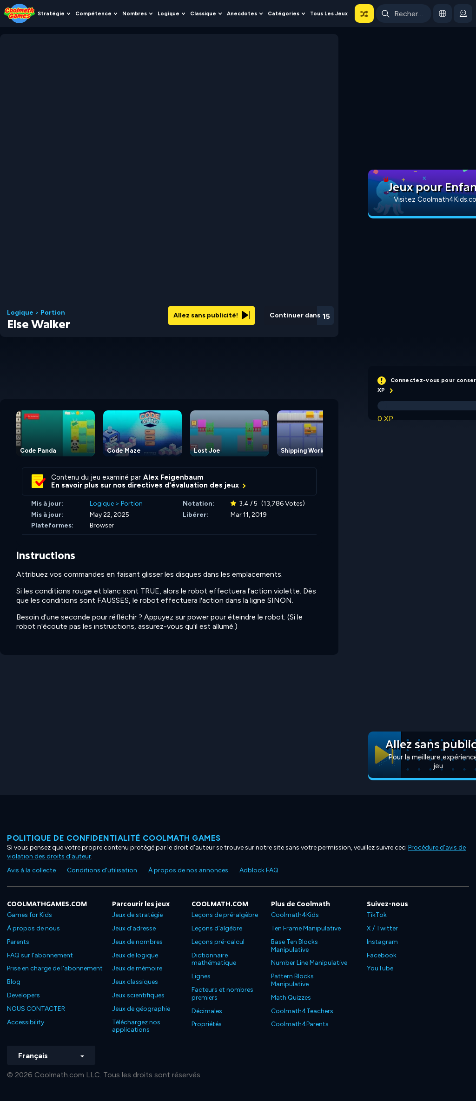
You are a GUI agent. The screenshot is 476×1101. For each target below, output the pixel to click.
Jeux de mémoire (137, 968)
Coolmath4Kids (295, 915)
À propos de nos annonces (188, 870)
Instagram (382, 942)
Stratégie (51, 13)
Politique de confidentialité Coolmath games (114, 838)
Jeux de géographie (141, 1009)
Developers (23, 995)
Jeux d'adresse (134, 928)
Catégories (283, 13)
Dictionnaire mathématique (214, 959)
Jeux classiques (135, 982)
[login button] (463, 13)
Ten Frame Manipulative (306, 928)
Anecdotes (242, 13)
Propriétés (207, 1024)
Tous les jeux (329, 13)
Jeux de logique (135, 955)
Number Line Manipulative (309, 963)
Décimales (207, 1011)
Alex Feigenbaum (173, 477)
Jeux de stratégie (137, 915)
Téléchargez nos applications (136, 1026)
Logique (168, 13)
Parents (18, 942)
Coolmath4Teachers (302, 1011)
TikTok (377, 915)
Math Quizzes (291, 998)
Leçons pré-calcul (218, 942)
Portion (52, 312)
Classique (203, 13)
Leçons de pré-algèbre (225, 915)
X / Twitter (382, 928)
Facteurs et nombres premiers (222, 994)
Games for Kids (29, 915)
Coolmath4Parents (300, 1024)
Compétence (93, 13)
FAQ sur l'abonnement (40, 955)
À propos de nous (33, 928)
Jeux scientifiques (138, 995)
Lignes (201, 976)
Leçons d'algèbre (217, 928)
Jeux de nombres (137, 942)
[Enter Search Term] (403, 13)
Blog (13, 982)
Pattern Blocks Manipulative (292, 980)
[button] (364, 13)
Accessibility (25, 1022)
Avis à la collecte (31, 870)
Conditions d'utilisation (102, 870)
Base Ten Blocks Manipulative (294, 946)
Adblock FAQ (258, 870)
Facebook (382, 955)
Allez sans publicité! (211, 315)
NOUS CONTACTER (36, 1009)
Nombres (134, 13)
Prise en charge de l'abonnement (55, 968)
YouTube (380, 968)
